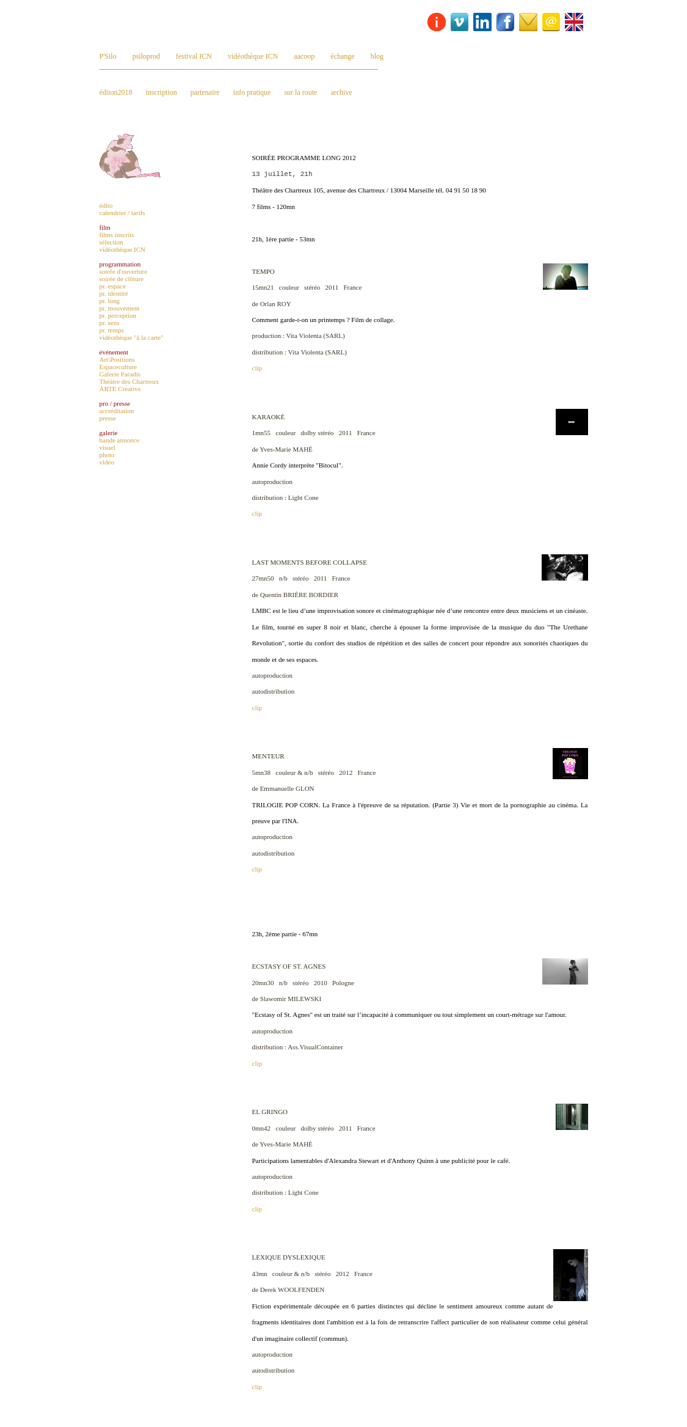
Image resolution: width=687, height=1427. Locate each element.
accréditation (117, 410)
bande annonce (120, 440)
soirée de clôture (122, 278)
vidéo (107, 462)
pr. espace (113, 286)
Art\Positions (117, 359)
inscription (161, 92)
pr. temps (112, 330)
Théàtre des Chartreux (129, 381)
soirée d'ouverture (124, 271)
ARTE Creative (120, 388)
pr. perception (118, 315)
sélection (111, 242)
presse (108, 418)
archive (341, 92)
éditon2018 (116, 92)
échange (342, 56)
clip (257, 368)
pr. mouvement (120, 308)
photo (107, 454)
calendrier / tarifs (122, 212)
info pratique (252, 92)
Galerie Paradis (120, 374)
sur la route (300, 92)
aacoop (304, 56)
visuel (107, 447)
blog (377, 56)
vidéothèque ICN (253, 56)
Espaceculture (118, 366)
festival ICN (194, 56)
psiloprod (146, 56)
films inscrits (117, 234)
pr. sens (110, 322)
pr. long (110, 300)
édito (106, 205)
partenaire (205, 92)
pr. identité (114, 293)
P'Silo (108, 56)
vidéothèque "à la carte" (132, 337)
